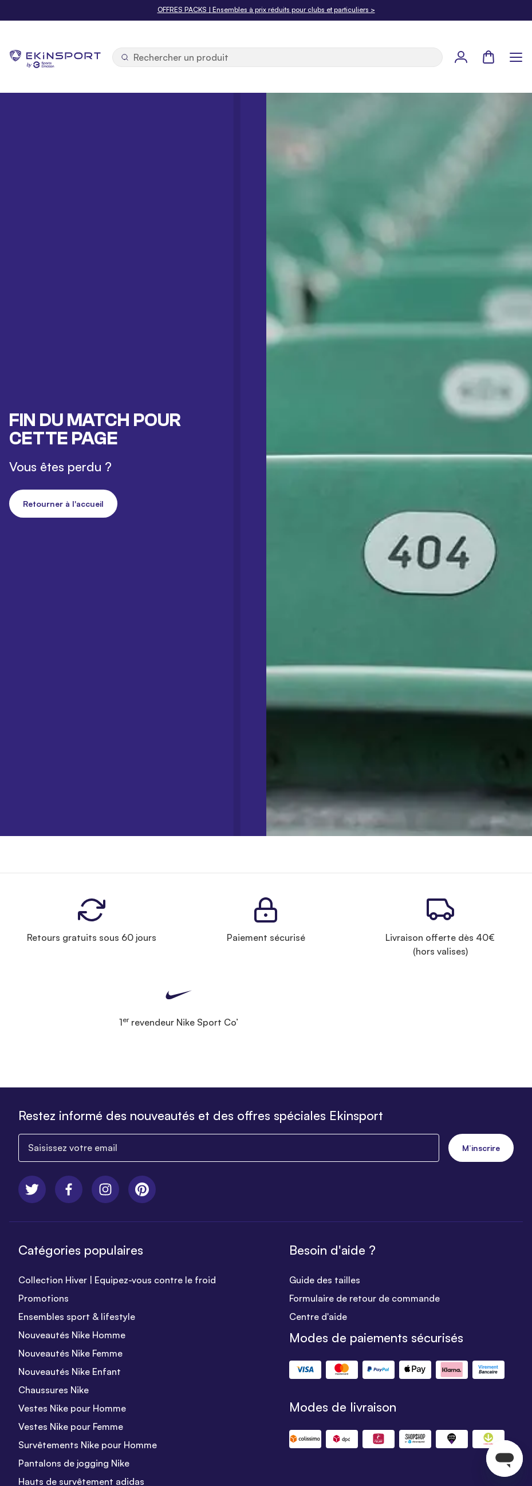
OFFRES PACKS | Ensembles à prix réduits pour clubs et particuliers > (266, 9)
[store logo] (55, 56)
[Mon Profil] (461, 57)
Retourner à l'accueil (63, 504)
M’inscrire (481, 1148)
